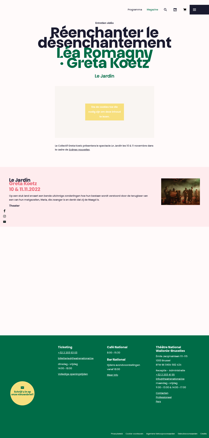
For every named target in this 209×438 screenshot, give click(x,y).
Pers (158, 402)
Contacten (162, 393)
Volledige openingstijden (73, 374)
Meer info (112, 375)
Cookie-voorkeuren (134, 434)
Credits (203, 434)
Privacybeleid (117, 434)
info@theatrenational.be (170, 379)
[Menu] (199, 9)
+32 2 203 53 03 (67, 353)
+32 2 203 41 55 (165, 375)
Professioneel (164, 397)
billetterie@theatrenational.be (76, 358)
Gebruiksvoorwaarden (187, 434)
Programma (135, 10)
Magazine (152, 10)
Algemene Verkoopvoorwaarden (160, 434)
